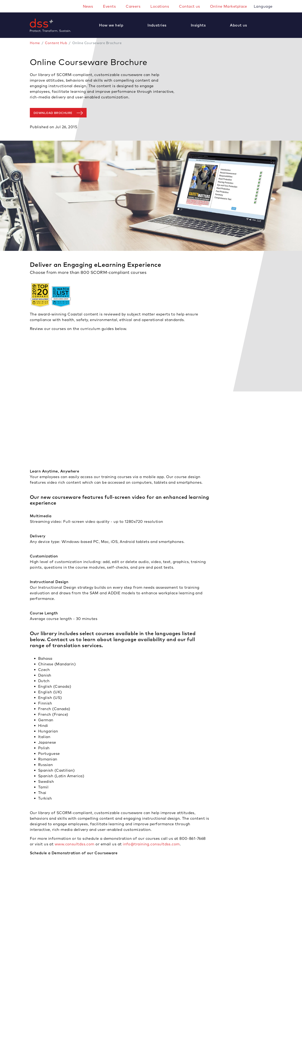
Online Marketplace (228, 6)
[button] (113, 25)
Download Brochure (53, 113)
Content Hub (56, 43)
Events (109, 6)
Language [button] (264, 6)
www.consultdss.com (74, 844)
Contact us (189, 6)
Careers (133, 6)
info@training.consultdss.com (151, 844)
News (88, 6)
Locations (159, 6)
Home (35, 43)
